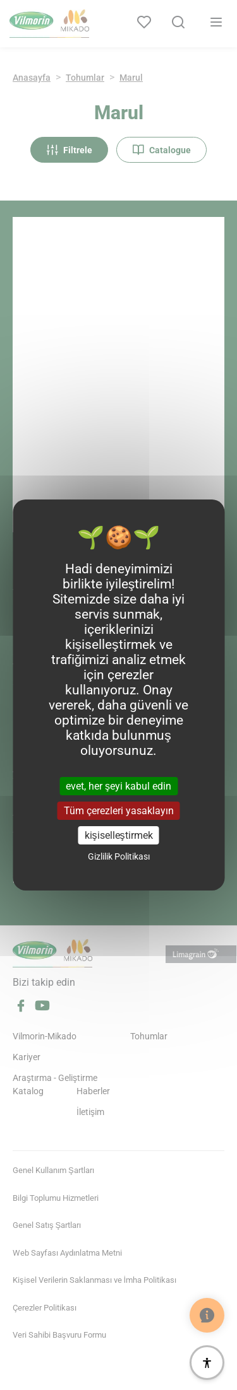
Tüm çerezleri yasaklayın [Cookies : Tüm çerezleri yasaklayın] (119, 811)
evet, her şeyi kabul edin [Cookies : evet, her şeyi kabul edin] (118, 785)
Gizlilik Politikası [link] (119, 856)
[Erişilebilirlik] (207, 1362)
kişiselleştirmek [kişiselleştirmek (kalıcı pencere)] (119, 835)
